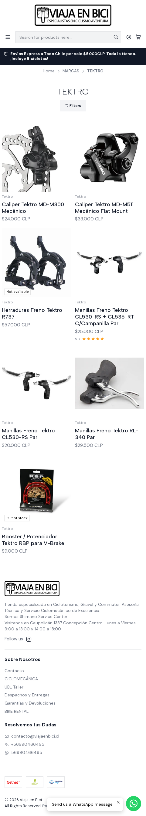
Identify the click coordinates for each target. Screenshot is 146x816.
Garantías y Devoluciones (30, 703)
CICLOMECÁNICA (21, 679)
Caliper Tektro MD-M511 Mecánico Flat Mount (104, 207)
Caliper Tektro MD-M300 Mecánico (33, 207)
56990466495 (23, 752)
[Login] (129, 37)
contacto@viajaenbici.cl (32, 736)
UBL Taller (14, 687)
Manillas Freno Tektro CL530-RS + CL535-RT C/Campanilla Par (104, 342)
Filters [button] (73, 106)
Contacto (14, 670)
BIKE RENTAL (17, 711)
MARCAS (71, 71)
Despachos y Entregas (27, 695)
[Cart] (138, 37)
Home (49, 71)
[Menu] (8, 37)
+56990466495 (24, 744)
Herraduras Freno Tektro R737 (32, 331)
